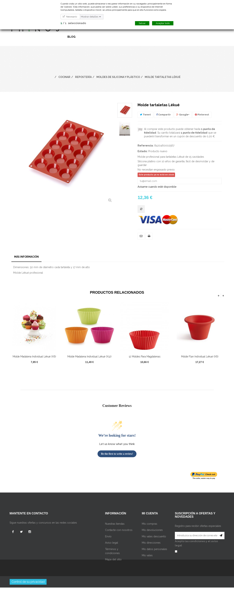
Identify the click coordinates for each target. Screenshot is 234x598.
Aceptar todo (163, 23)
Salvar (142, 23)
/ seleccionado (73, 23)
